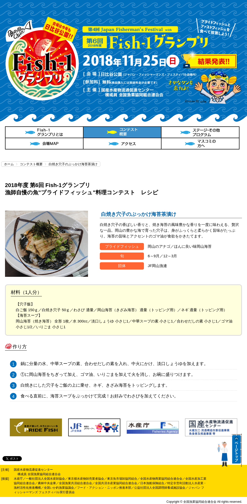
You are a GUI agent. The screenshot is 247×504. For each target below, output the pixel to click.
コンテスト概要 (31, 164)
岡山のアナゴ (159, 246)
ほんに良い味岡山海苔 (193, 246)
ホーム (9, 164)
